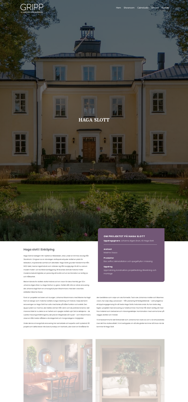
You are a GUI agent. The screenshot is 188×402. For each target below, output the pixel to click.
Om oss (155, 8)
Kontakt (165, 8)
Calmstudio (142, 8)
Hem (118, 8)
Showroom (129, 8)
